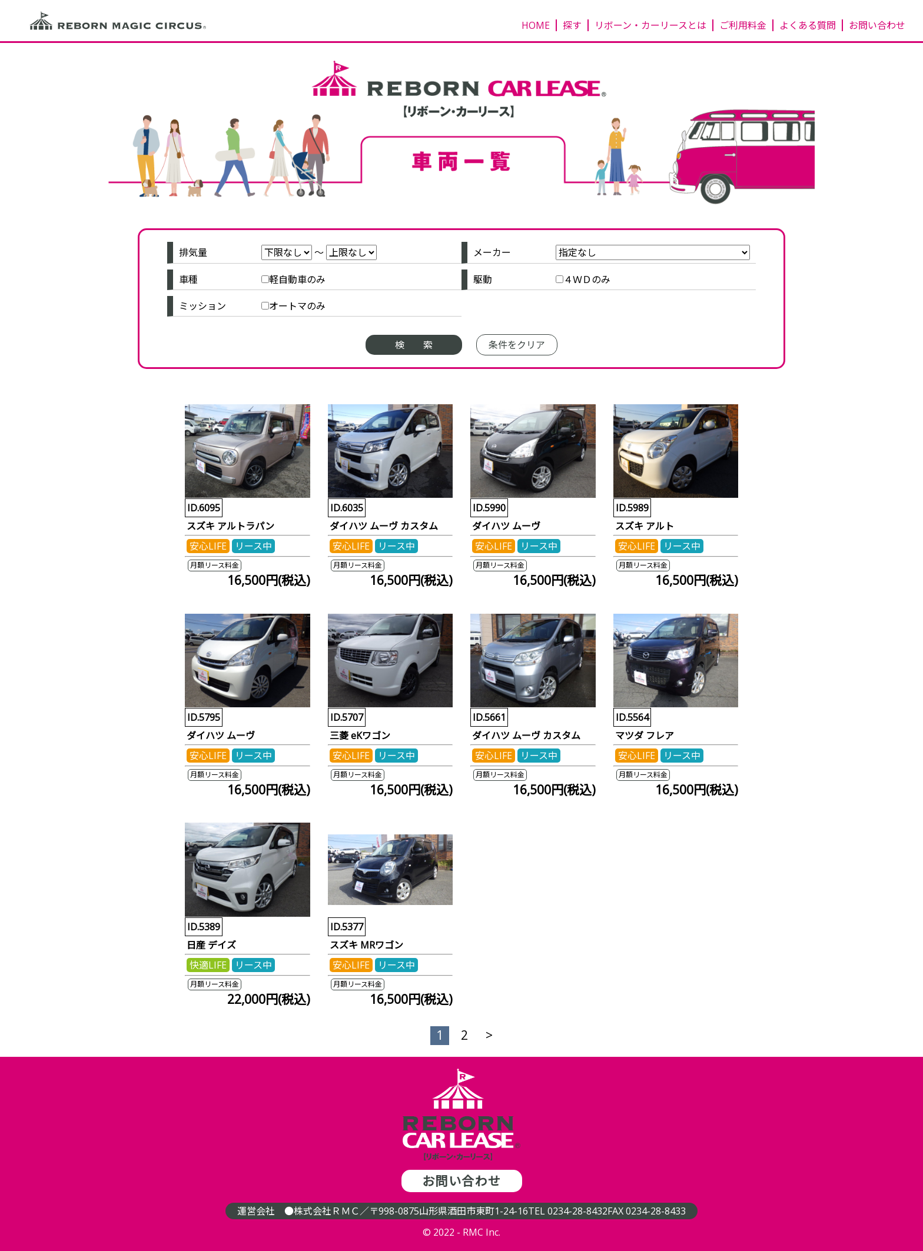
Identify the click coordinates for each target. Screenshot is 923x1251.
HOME (536, 25)
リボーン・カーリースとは (650, 25)
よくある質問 (807, 25)
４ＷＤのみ (586, 279)
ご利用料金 (742, 25)
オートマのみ (297, 306)
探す (572, 25)
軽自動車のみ (297, 279)
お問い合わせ (877, 25)
